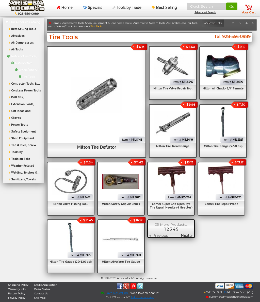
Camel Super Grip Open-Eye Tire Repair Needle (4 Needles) (171, 205)
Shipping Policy (18, 285)
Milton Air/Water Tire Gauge (121, 261)
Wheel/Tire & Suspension (72, 26)
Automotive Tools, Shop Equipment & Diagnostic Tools (96, 23)
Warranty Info (16, 289)
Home (65, 7)
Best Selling (164, 7)
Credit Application (45, 285)
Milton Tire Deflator (96, 147)
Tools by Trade (126, 7)
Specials (92, 7)
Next (186, 235)
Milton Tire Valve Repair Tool (172, 88)
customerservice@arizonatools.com (229, 296)
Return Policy (16, 293)
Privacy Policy (16, 297)
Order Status (42, 289)
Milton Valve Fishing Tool (70, 204)
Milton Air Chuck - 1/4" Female (223, 88)
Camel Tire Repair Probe (221, 204)
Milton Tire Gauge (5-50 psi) (223, 146)
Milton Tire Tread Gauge (172, 146)
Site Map (39, 297)
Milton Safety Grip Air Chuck (121, 204)
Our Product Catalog (23, 22)
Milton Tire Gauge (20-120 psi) (71, 261)
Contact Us (41, 293)
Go (231, 6)
